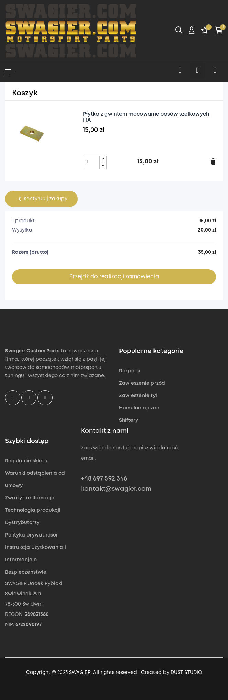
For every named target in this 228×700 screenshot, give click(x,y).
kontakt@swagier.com (116, 489)
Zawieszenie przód (142, 383)
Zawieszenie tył (138, 396)
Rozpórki (129, 371)
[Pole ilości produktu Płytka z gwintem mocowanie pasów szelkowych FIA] (91, 162)
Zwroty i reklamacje (29, 498)
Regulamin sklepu (27, 461)
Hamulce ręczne (139, 408)
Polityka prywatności (31, 535)
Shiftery (128, 420)
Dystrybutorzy (22, 523)
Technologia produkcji (32, 510)
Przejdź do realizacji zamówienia (114, 276)
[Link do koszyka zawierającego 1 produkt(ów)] (219, 31)
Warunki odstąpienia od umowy (35, 479)
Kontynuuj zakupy (41, 199)
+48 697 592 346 (104, 479)
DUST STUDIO (186, 672)
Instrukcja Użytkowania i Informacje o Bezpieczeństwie (35, 559)
